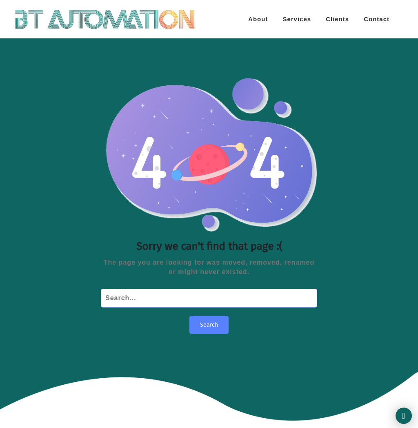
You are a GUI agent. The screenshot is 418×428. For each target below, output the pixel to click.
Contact (376, 19)
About (258, 19)
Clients (337, 19)
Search (209, 324)
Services (296, 19)
